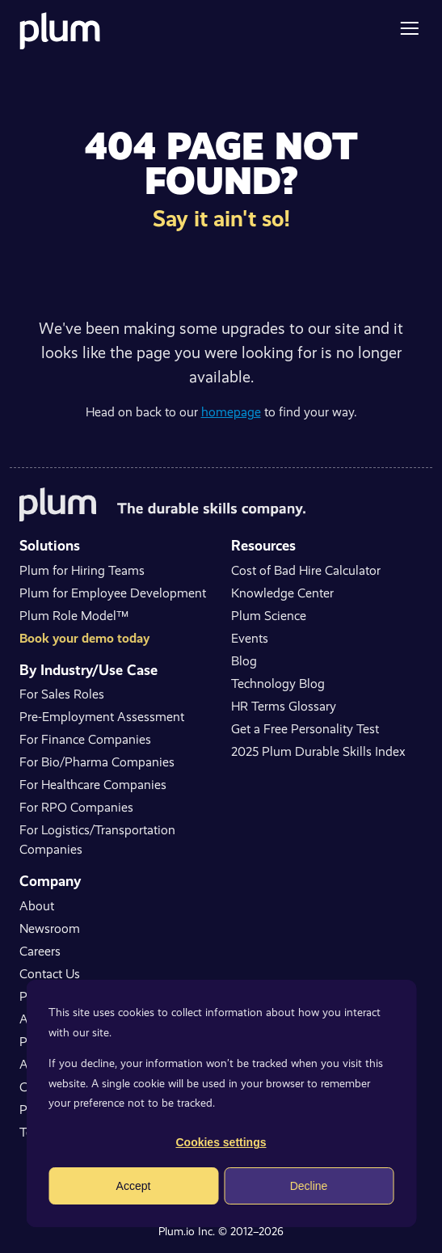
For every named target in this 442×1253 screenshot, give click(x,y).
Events (249, 638)
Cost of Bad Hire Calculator (306, 570)
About (36, 905)
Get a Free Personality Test (305, 728)
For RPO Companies (76, 807)
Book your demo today (84, 638)
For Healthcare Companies (92, 784)
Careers (40, 951)
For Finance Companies (85, 739)
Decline (309, 1185)
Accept (133, 1185)
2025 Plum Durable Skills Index (318, 751)
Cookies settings (220, 1142)
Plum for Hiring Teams (82, 570)
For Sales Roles (61, 694)
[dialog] (221, 1103)
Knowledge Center (282, 593)
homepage (231, 412)
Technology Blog (278, 683)
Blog (244, 661)
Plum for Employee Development (112, 593)
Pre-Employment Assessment (101, 716)
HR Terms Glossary (283, 706)
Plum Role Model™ (73, 615)
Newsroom (49, 928)
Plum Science (268, 615)
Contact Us (49, 973)
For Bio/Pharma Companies (97, 762)
